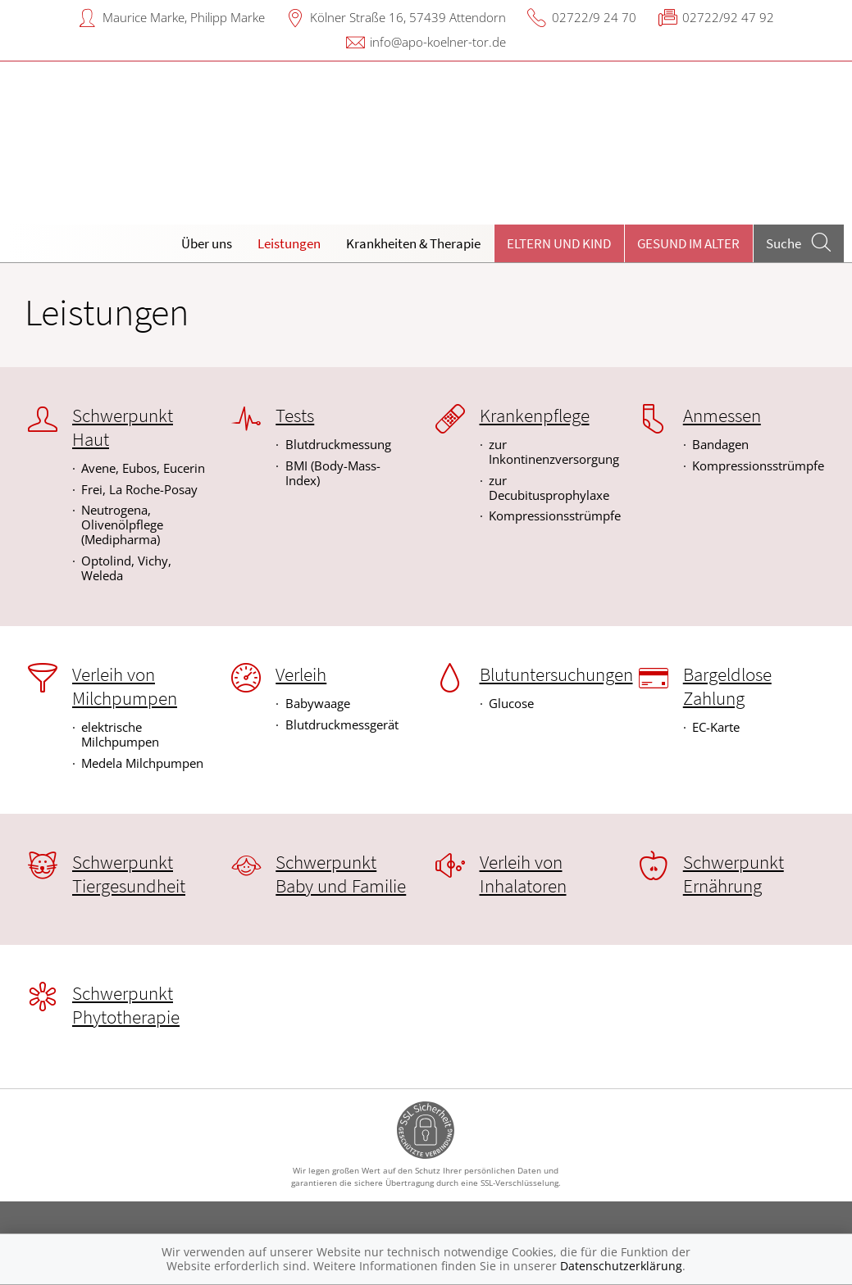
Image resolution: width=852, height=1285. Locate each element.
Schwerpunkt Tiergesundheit (128, 874)
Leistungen (289, 243)
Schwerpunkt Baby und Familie (341, 874)
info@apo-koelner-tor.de (438, 42)
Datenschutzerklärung (621, 1266)
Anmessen (722, 415)
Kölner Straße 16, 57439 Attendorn (408, 17)
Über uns (206, 243)
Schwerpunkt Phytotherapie (126, 1005)
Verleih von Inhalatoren (523, 874)
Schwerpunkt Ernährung (733, 874)
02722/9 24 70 (594, 17)
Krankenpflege (535, 415)
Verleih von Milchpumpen (124, 686)
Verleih (301, 674)
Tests (295, 415)
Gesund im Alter (688, 243)
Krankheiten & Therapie (413, 243)
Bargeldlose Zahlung (727, 686)
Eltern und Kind (559, 243)
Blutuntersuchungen (556, 674)
